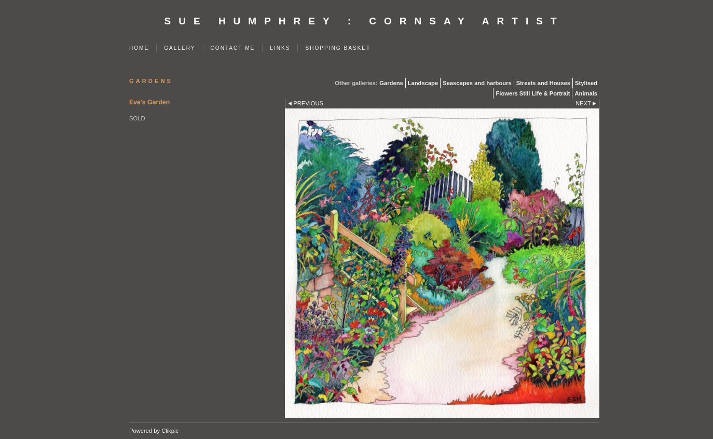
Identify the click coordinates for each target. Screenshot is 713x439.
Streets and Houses (543, 83)
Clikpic (170, 431)
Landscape (423, 83)
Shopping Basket (338, 48)
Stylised (586, 83)
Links (280, 48)
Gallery (179, 48)
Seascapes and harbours (477, 83)
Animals (585, 93)
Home (139, 48)
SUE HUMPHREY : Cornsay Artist (364, 21)
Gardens (391, 83)
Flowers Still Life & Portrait (533, 93)
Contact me (233, 48)
